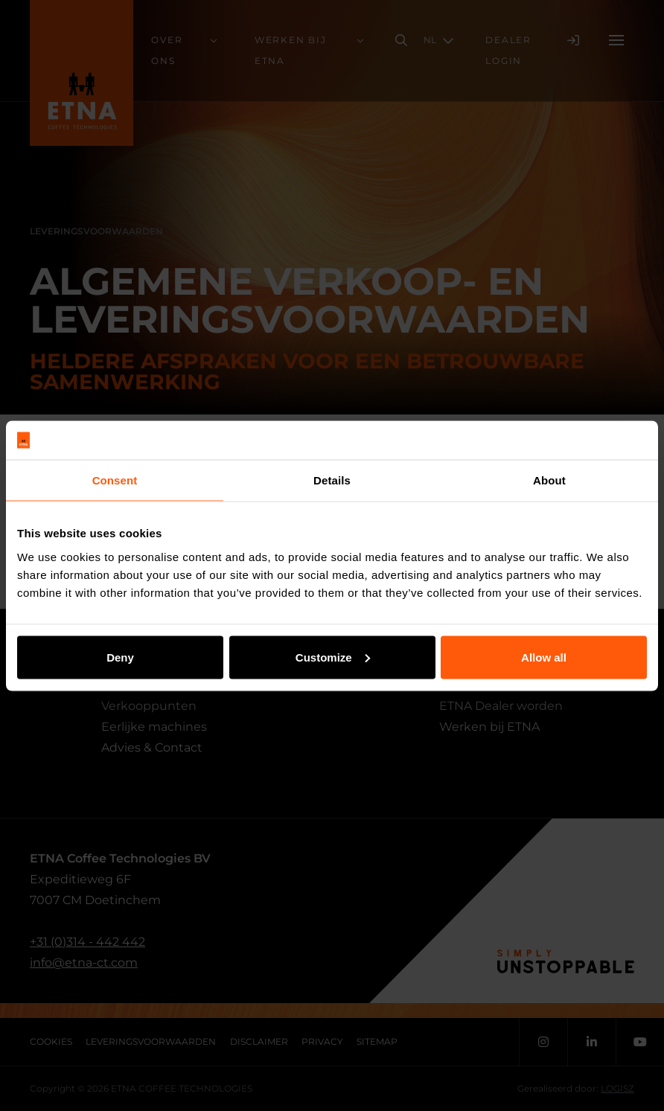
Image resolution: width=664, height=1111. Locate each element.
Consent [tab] (115, 480)
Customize (333, 656)
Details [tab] (332, 480)
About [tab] (549, 480)
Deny (120, 656)
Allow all (543, 656)
